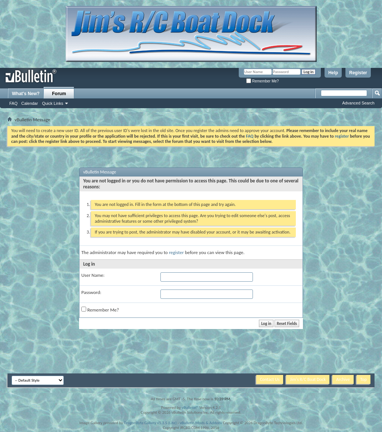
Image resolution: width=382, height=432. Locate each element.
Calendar (29, 103)
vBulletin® (190, 407)
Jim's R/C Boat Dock (308, 379)
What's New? (26, 93)
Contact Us (270, 379)
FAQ (13, 103)
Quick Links (52, 103)
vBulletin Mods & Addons (201, 422)
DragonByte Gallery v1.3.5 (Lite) (150, 422)
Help (333, 72)
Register (358, 72)
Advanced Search (358, 103)
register (176, 252)
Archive (343, 379)
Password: (91, 292)
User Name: (92, 275)
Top (363, 379)
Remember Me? (262, 81)
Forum (59, 93)
